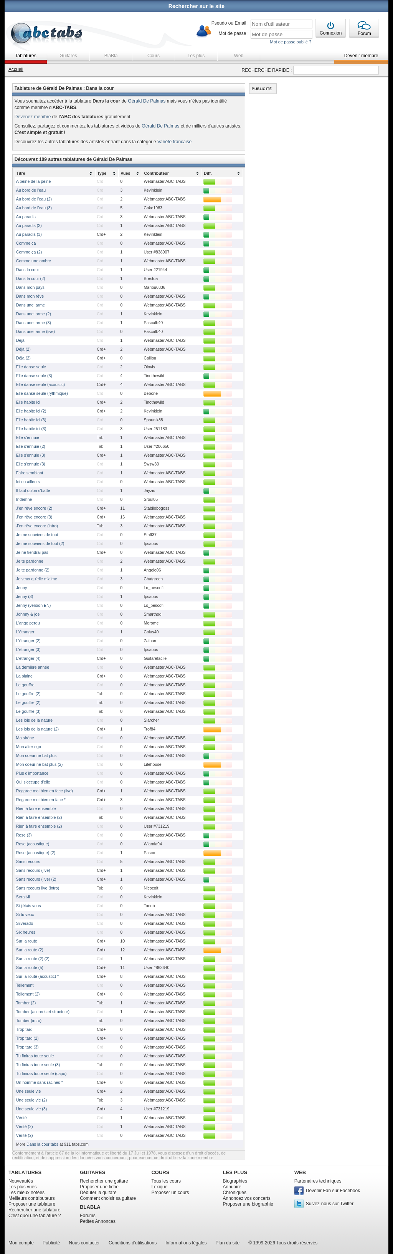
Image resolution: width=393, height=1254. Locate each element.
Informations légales (185, 1243)
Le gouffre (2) (28, 693)
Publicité (51, 1243)
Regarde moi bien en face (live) (44, 791)
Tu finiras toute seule (35, 1056)
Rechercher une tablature (34, 1210)
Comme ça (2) (29, 252)
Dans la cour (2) (30, 278)
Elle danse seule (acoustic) (40, 384)
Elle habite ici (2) (31, 411)
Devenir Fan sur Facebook (333, 1190)
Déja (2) (23, 358)
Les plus (196, 55)
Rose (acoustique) (32, 844)
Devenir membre (361, 55)
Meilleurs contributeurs (31, 1198)
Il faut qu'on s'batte (33, 490)
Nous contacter (84, 1243)
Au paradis (26, 216)
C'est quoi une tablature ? (34, 1215)
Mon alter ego (28, 746)
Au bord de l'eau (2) (34, 199)
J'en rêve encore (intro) (37, 525)
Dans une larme (30, 305)
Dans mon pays (30, 287)
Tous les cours (166, 1181)
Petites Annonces (98, 1221)
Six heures (25, 932)
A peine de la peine (33, 181)
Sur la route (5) (29, 967)
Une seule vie (28, 1091)
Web (238, 55)
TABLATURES (24, 1172)
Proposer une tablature (31, 1204)
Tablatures (25, 55)
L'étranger (25, 631)
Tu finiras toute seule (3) (38, 1064)
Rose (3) (24, 835)
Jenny (21, 587)
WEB (300, 1172)
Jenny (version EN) (33, 605)
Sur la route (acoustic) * (37, 976)
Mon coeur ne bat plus (36, 755)
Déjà (20, 340)
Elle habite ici (28, 402)
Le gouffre (25, 684)
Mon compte (21, 1243)
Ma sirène (25, 738)
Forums (88, 1215)
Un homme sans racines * (39, 1082)
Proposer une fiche (99, 1186)
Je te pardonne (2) (33, 570)
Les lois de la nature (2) (37, 729)
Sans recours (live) (33, 870)
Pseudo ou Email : (230, 23)
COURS (160, 1172)
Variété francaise (174, 141)
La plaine (24, 676)
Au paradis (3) (29, 234)
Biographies (235, 1181)
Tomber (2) (26, 1003)
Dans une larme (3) (33, 322)
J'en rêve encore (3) (34, 517)
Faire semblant (29, 472)
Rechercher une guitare (104, 1181)
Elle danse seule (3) (34, 375)
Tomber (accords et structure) (42, 1011)
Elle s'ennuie (27, 437)
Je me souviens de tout (37, 534)
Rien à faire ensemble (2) (39, 817)
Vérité (21, 1117)
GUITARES (92, 1172)
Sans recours (28, 861)
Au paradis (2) (29, 225)
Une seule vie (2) (31, 1100)
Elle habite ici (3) (31, 419)
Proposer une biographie (248, 1204)
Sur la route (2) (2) (33, 958)
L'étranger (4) (28, 658)
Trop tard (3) (27, 1047)
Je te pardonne (29, 561)
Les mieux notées (26, 1192)
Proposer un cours (170, 1192)
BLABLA (90, 1207)
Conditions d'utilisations (133, 1243)
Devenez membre (33, 116)
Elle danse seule (31, 366)
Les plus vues (22, 1186)
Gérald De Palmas (146, 101)
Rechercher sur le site (196, 6)
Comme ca (26, 243)
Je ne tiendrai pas (32, 552)
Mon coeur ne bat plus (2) (39, 764)
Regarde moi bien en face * (41, 799)
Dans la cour (27, 269)
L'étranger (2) (28, 640)
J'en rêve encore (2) (34, 508)
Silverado (24, 923)
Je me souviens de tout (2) (40, 543)
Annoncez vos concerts (247, 1198)
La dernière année (33, 667)
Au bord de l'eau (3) (34, 207)
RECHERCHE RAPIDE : (267, 70)
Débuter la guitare (98, 1192)
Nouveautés (20, 1181)
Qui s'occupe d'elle (33, 782)
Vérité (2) (24, 1126)
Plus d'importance (32, 773)
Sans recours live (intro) (37, 888)
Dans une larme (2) (33, 313)
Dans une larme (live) (35, 331)
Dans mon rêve (30, 296)
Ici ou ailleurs (28, 481)
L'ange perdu (28, 623)
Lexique (159, 1186)
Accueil (15, 69)
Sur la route (26, 941)
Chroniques (234, 1192)
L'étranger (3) (28, 649)
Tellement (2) (28, 994)
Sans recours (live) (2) (36, 879)
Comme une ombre (33, 260)
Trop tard (24, 1029)
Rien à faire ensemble (36, 808)
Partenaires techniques (318, 1181)
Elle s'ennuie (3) (30, 455)
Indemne (24, 499)
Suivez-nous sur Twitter (330, 1203)
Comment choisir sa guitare (108, 1198)
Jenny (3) (24, 596)
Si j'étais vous (28, 905)
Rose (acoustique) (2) (35, 852)
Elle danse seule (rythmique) (42, 393)
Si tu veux (25, 914)
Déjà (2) (23, 349)
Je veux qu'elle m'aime (36, 578)
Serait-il (23, 897)
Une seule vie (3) (31, 1109)
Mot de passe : (233, 33)
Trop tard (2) (27, 1038)
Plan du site (228, 1243)
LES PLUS (235, 1172)
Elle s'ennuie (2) (30, 446)
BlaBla (111, 55)
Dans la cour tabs (42, 1144)
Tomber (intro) (28, 1020)
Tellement (25, 985)
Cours (153, 55)
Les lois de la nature (34, 720)
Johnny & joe (28, 614)
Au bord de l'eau (31, 190)
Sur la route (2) (29, 950)
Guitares (68, 55)
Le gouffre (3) (28, 711)
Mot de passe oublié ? (290, 42)
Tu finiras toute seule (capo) (41, 1073)
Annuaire (232, 1186)
